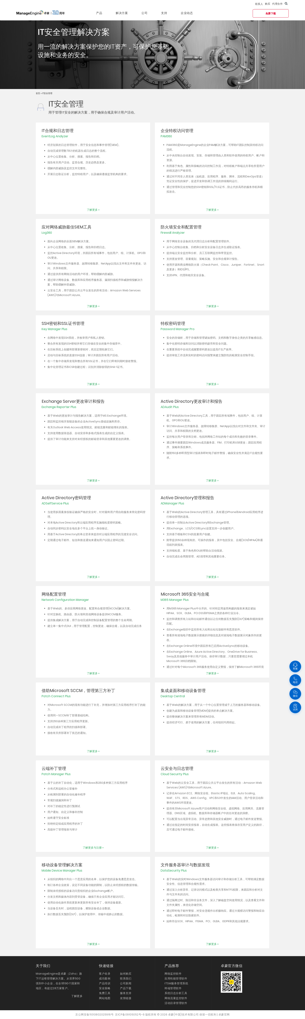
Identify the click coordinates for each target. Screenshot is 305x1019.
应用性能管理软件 (176, 978)
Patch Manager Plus (56, 774)
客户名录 (104, 974)
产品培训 (104, 983)
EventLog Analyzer (55, 136)
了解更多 (76, 996)
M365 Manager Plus (175, 600)
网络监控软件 (173, 974)
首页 (38, 93)
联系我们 (125, 978)
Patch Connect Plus (56, 696)
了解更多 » (93, 210)
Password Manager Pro (178, 329)
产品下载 (125, 988)
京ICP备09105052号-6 (130, 1014)
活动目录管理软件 (176, 1003)
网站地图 (104, 998)
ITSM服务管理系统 (176, 983)
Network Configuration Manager (65, 600)
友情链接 (125, 998)
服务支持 (125, 993)
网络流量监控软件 (176, 998)
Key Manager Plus (54, 329)
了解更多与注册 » (93, 848)
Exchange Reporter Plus (59, 407)
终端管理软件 (173, 988)
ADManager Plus (172, 503)
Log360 (47, 233)
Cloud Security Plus (175, 774)
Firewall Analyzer (173, 233)
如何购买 (125, 974)
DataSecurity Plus (174, 870)
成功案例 (104, 978)
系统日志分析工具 (176, 993)
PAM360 (166, 136)
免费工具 (104, 993)
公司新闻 (125, 983)
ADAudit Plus (170, 407)
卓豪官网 (224, 1014)
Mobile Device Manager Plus (62, 870)
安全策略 (104, 988)
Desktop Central (173, 696)
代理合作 (277, 3)
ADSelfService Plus (55, 503)
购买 (267, 3)
